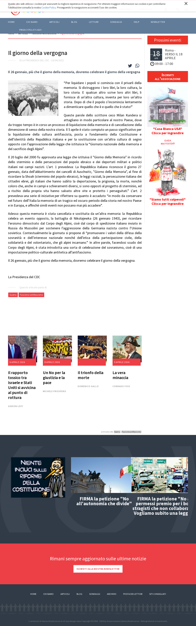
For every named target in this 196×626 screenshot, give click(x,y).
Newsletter (158, 21)
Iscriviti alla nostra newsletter (98, 568)
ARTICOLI (54, 21)
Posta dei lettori (132, 593)
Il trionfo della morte (90, 375)
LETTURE (94, 21)
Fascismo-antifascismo (31, 294)
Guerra (13, 294)
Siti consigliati (157, 593)
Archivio (111, 593)
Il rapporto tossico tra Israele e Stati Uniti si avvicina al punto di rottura (22, 385)
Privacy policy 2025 (30, 29)
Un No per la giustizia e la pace (54, 377)
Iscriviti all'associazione (167, 76)
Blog (79, 593)
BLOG (74, 21)
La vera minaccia (120, 375)
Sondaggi (116, 21)
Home (11, 21)
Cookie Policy (48, 7)
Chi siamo (32, 21)
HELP (136, 21)
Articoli (65, 593)
